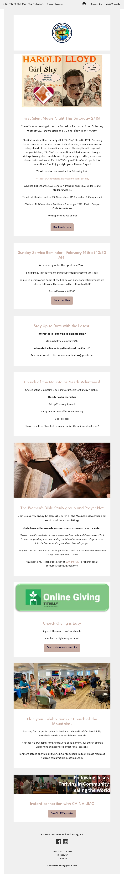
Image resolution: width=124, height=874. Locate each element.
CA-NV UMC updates (62, 813)
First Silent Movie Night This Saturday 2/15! (62, 119)
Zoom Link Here (62, 300)
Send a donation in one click (62, 647)
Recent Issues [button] (55, 4)
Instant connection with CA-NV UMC (62, 804)
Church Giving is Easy (62, 624)
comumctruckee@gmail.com (62, 865)
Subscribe (96, 4)
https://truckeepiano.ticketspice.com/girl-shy (62, 178)
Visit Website (113, 4)
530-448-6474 (73, 562)
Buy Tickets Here (62, 227)
